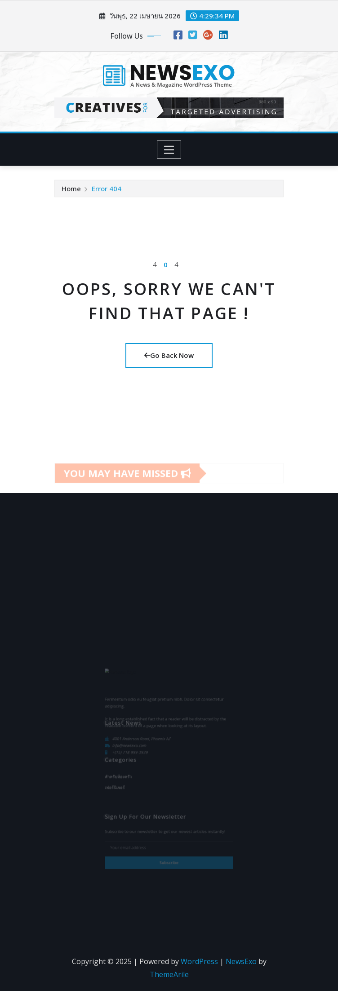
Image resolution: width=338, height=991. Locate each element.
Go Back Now (169, 355)
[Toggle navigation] (169, 150)
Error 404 (106, 190)
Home (71, 190)
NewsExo (241, 961)
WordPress (199, 961)
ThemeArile (169, 974)
